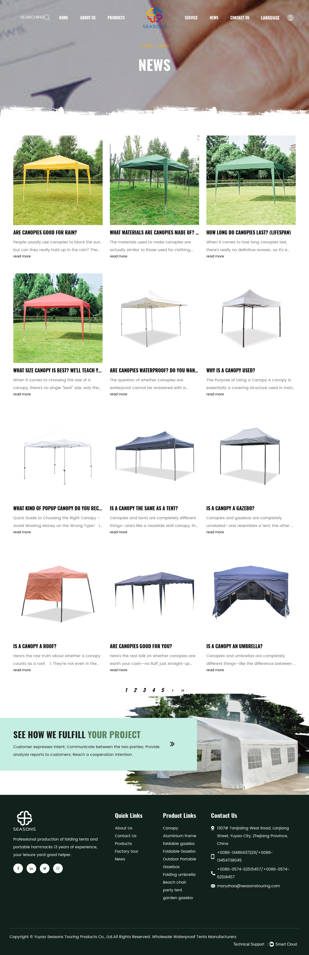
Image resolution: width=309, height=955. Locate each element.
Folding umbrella (179, 875)
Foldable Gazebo (179, 851)
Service (191, 18)
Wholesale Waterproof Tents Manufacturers (194, 937)
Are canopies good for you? (141, 646)
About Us (88, 18)
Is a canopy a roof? (34, 646)
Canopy (170, 828)
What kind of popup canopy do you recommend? (66, 508)
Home (63, 18)
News (214, 18)
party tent (172, 890)
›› (182, 689)
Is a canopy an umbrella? (234, 646)
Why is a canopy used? (230, 370)
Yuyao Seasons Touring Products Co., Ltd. (73, 937)
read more (22, 256)
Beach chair (174, 882)
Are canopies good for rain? (45, 232)
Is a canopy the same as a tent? (144, 508)
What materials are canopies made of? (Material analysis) (174, 232)
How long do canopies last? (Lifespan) (248, 232)
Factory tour (126, 851)
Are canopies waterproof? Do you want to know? (164, 370)
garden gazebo (178, 898)
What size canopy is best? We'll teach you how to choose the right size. (91, 370)
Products (116, 18)
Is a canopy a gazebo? (230, 508)
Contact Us (239, 18)
